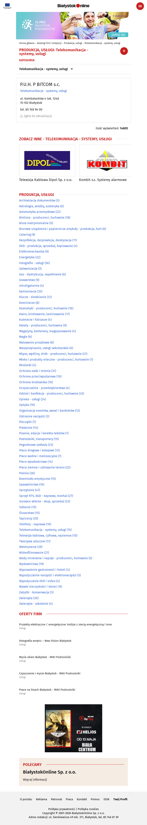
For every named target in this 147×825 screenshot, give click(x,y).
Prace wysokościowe (33, 461)
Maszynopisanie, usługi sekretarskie (44, 348)
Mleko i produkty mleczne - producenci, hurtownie (54, 359)
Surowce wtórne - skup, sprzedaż (41, 501)
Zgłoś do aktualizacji (36, 116)
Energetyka (27, 257)
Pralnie (24, 473)
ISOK (106, 799)
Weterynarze (28, 547)
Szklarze (25, 507)
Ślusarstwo (26, 513)
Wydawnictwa (28, 564)
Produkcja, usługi (73, 43)
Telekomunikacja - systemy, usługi (102, 43)
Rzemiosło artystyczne (34, 479)
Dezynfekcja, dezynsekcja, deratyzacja (45, 240)
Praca (69, 799)
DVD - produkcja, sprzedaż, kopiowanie (46, 246)
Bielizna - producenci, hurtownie (42, 217)
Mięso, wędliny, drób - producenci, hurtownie (50, 354)
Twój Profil (120, 799)
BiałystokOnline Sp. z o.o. (49, 772)
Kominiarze (27, 303)
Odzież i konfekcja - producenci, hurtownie (48, 393)
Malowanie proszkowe (34, 342)
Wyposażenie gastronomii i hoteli (42, 569)
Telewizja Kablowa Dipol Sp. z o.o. (45, 180)
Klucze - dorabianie (32, 297)
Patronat (56, 799)
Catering (25, 234)
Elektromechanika (31, 251)
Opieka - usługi (29, 399)
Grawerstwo (27, 280)
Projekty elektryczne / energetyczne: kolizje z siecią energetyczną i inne (65, 624)
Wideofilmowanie (31, 552)
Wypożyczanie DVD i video (37, 581)
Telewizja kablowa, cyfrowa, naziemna (45, 535)
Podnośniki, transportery (36, 439)
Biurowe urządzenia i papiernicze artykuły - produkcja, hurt (60, 229)
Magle (23, 337)
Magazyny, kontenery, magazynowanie (45, 331)
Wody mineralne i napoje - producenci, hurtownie (53, 558)
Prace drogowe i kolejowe (36, 450)
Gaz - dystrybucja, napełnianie (40, 274)
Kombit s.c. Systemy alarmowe (103, 180)
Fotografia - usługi (31, 263)
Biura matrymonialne (34, 223)
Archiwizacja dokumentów (37, 200)
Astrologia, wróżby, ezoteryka (39, 206)
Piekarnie (25, 427)
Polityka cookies (88, 809)
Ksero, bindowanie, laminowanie (41, 314)
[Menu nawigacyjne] (140, 6)
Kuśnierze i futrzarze (33, 320)
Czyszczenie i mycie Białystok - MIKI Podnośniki (49, 673)
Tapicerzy (25, 518)
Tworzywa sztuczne (32, 541)
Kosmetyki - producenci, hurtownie (43, 308)
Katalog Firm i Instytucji (49, 43)
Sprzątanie (26, 490)
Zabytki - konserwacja (34, 592)
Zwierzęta (26, 598)
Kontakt (82, 799)
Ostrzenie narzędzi (32, 416)
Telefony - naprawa (32, 524)
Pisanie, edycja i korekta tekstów (42, 433)
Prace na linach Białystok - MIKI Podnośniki (47, 689)
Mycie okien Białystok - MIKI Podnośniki (45, 657)
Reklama (41, 799)
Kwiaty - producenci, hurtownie (40, 325)
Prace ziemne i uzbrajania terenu (42, 467)
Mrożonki (25, 365)
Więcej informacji (35, 779)
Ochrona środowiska (33, 382)
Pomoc (95, 799)
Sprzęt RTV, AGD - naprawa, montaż (43, 496)
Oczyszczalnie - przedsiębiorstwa (42, 388)
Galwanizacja (28, 268)
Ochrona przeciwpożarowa (37, 376)
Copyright (48, 813)
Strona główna (26, 43)
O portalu (26, 799)
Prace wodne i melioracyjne (38, 456)
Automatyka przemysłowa (37, 212)
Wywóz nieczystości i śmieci (38, 587)
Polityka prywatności (61, 809)
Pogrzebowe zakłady (33, 445)
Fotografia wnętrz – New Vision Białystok (45, 640)
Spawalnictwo (28, 484)
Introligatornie (29, 285)
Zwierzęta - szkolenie (33, 603)
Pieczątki (25, 422)
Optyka (24, 405)
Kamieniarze (28, 291)
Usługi (22, 628)
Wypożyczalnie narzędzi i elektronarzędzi (48, 575)
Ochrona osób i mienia (35, 371)
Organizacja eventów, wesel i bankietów (46, 410)
